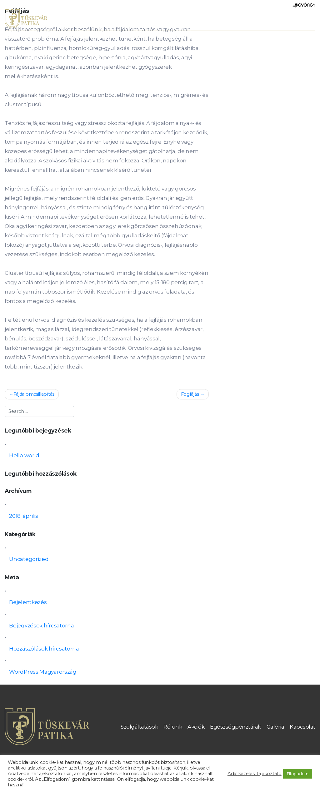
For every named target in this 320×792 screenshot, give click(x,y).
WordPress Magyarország (42, 672)
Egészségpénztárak (235, 727)
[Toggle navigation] (307, 20)
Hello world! (24, 455)
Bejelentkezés (28, 602)
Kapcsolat (302, 727)
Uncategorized (28, 559)
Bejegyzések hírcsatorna (41, 625)
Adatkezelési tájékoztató (255, 773)
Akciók (196, 727)
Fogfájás (190, 394)
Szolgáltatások (139, 727)
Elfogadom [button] (297, 773)
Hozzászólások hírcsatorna (44, 649)
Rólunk (172, 727)
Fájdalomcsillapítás (33, 394)
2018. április (23, 516)
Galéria (275, 727)
